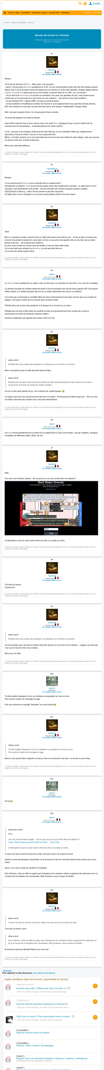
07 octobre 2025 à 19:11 (52, 822)
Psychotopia (36, 13)
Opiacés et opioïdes (18, 22)
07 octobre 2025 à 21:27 (52, 911)
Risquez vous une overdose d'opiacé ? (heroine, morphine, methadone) (51, 1058)
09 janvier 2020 (45, 1020)
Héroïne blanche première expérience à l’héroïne (40, 1004)
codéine (8, 93)
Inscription (97, 13)
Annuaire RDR (54, 13)
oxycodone (25, 95)
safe (10, 433)
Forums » (7, 22)
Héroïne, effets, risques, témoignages (35, 1045)
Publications (65, 13)
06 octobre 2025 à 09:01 (52, 428)
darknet (38, 248)
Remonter (7, 971)
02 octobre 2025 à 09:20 (52, 74)
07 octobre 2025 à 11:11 (52, 580)
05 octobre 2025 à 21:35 (52, 352)
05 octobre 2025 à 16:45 (52, 279)
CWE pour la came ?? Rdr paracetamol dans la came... (43, 1016)
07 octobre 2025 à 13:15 (52, 627)
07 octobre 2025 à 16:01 (52, 797)
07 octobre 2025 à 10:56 (52, 469)
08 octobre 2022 (46, 1007)
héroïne (28, 87)
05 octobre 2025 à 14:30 (52, 173)
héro (28, 84)
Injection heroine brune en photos (33, 1032)
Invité (93, 3)
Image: (11, 842)
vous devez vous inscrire (44, 973)
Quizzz (44, 13)
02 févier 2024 (45, 992)
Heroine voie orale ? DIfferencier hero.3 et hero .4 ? (41, 988)
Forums (11, 13)
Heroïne (31, 22)
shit (21, 93)
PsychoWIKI (25, 13)
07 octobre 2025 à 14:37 (52, 692)
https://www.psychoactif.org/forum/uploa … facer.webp (36, 842)
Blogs (17, 13)
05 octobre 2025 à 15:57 (52, 227)
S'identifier (88, 13)
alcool (14, 93)
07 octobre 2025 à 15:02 (52, 738)
